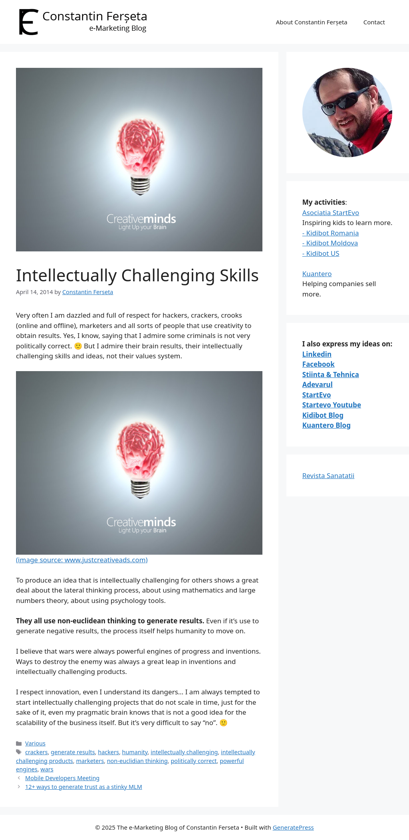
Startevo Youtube (331, 404)
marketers (90, 761)
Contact (374, 22)
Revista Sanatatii (328, 475)
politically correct (193, 761)
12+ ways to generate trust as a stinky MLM (83, 787)
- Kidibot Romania (330, 232)
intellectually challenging (184, 752)
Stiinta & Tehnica (330, 374)
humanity (135, 752)
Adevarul (317, 384)
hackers (108, 752)
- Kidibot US (321, 253)
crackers (36, 752)
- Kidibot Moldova (330, 242)
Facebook (318, 364)
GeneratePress (293, 827)
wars (46, 769)
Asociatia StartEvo (330, 212)
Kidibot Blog (322, 415)
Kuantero (317, 273)
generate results (73, 752)
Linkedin (317, 354)
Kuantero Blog (326, 425)
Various (35, 743)
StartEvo (316, 394)
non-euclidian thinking (137, 761)
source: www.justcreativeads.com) (93, 559)
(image (139, 467)
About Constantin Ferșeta (311, 22)
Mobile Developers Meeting (62, 778)
